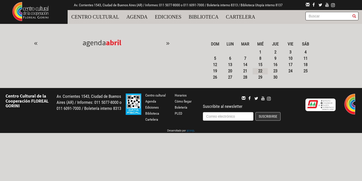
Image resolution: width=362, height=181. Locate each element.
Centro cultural (95, 17)
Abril (113, 42)
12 (215, 64)
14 (245, 64)
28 (245, 77)
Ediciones (168, 17)
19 (215, 70)
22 (260, 70)
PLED (178, 113)
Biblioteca (204, 17)
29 (260, 77)
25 (305, 70)
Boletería (181, 107)
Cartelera (240, 17)
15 (260, 64)
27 (230, 77)
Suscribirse (268, 116)
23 (275, 70)
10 (290, 58)
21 (245, 70)
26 (215, 77)
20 (230, 70)
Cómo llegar (183, 101)
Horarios (181, 95)
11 (305, 58)
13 (230, 64)
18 (305, 64)
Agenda (137, 17)
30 (275, 77)
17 (290, 64)
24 (290, 70)
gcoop (190, 131)
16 (275, 64)
